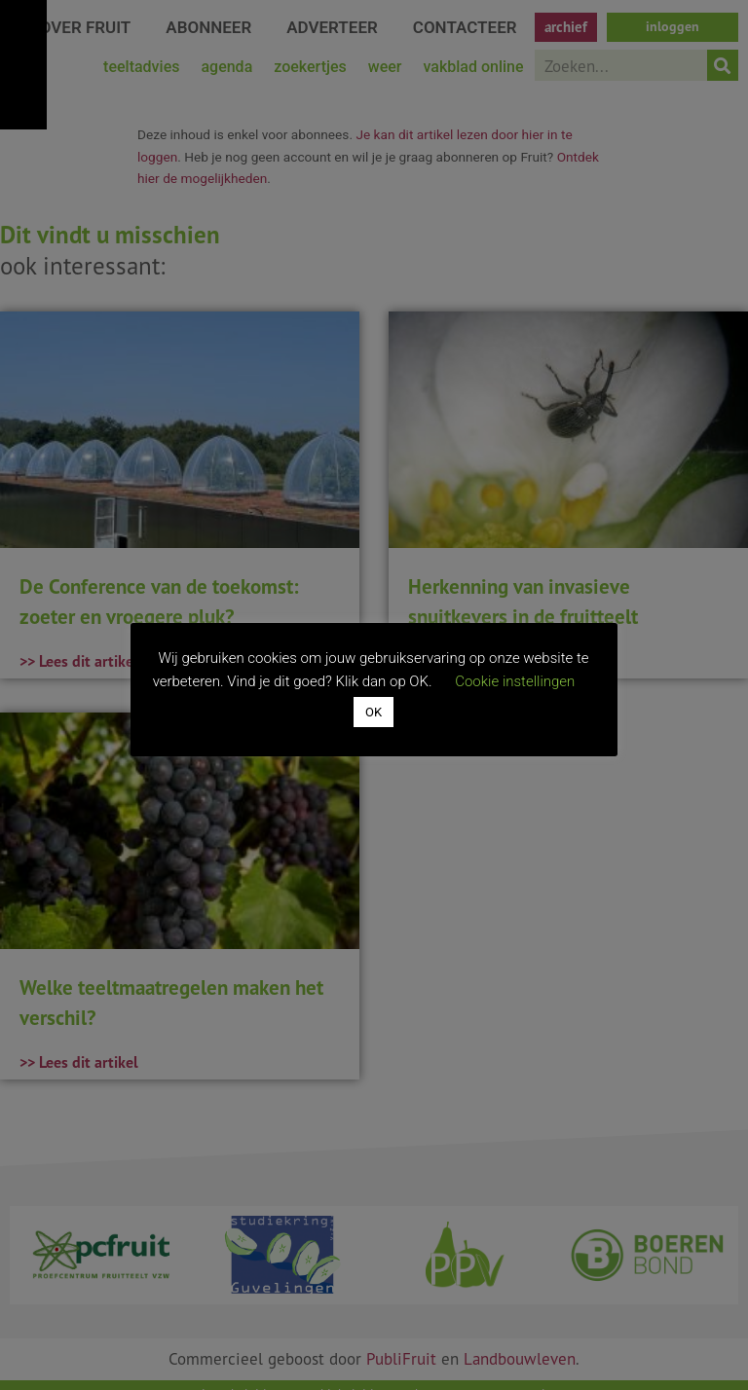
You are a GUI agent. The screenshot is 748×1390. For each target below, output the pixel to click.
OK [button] (373, 713)
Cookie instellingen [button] (516, 681)
